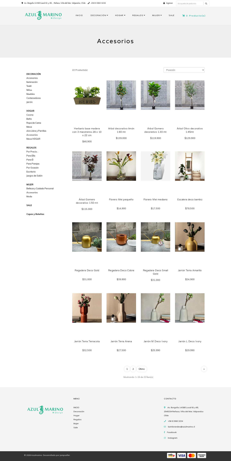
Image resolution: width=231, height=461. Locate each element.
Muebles (30, 94)
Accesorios (32, 78)
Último (142, 369)
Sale (75, 427)
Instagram (172, 438)
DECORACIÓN (98, 15)
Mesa (29, 127)
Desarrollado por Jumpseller (56, 455)
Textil (28, 86)
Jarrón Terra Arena (121, 341)
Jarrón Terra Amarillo (190, 270)
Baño (29, 119)
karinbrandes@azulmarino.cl (181, 426)
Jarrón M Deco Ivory (156, 341)
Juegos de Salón (34, 175)
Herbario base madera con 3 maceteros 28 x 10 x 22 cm (86, 132)
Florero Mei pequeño (121, 199)
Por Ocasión (32, 167)
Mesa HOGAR (33, 139)
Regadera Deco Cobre (121, 270)
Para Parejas (32, 163)
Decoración (78, 411)
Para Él (29, 159)
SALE (172, 15)
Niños (29, 90)
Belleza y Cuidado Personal (40, 188)
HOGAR (119, 15)
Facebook (171, 432)
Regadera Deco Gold (87, 270)
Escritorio (31, 171)
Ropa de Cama (33, 123)
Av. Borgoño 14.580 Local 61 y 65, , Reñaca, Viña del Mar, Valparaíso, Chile (54, 3)
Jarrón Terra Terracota (87, 341)
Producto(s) (193, 15)
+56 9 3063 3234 (97, 3)
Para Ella (30, 155)
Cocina (29, 115)
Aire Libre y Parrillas (36, 131)
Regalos (77, 419)
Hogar (76, 415)
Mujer (76, 423)
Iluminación (32, 82)
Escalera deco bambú (189, 199)
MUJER (156, 15)
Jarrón (29, 102)
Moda (29, 196)
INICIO (79, 15)
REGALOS (137, 15)
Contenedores (33, 98)
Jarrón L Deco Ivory (189, 341)
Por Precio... (32, 151)
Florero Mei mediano (155, 199)
